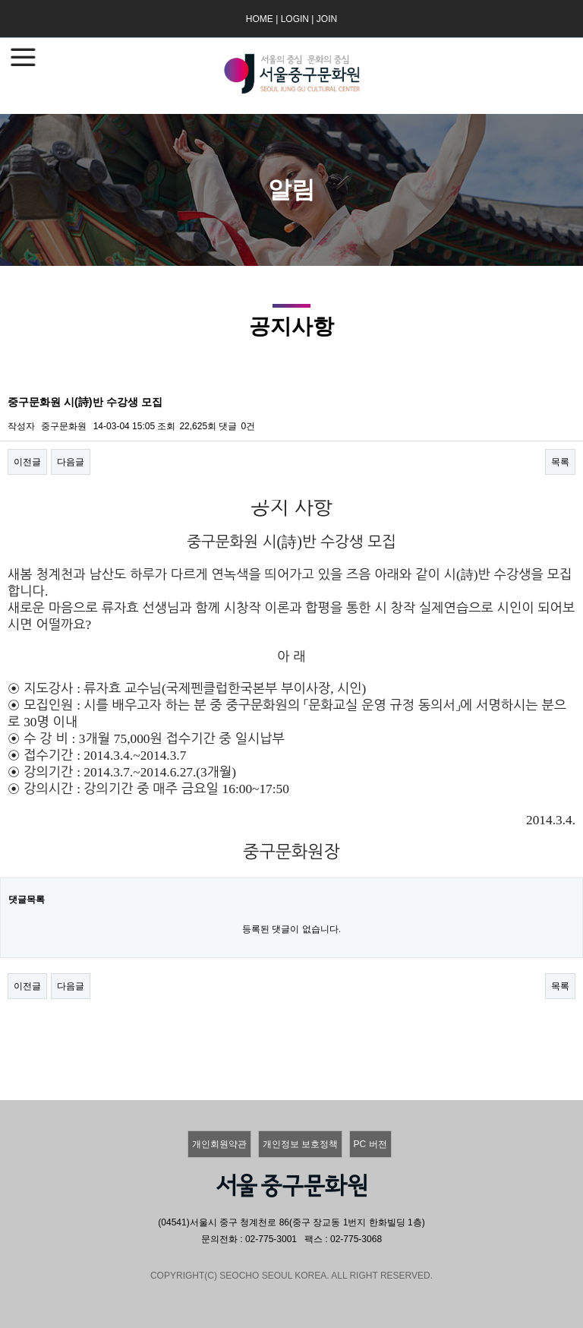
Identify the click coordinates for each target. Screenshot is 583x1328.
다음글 (70, 462)
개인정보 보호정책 (300, 1144)
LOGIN (295, 19)
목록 (560, 462)
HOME (259, 19)
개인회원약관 (219, 1144)
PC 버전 (370, 1144)
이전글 (27, 462)
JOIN (327, 19)
